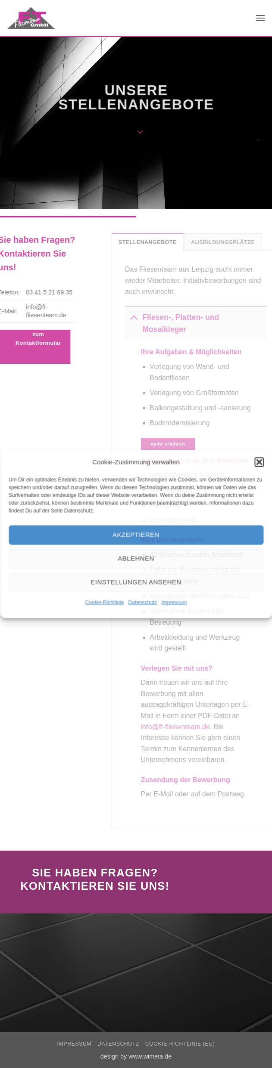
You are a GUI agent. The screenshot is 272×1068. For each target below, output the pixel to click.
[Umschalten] (142, 317)
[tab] (157, 242)
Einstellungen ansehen (136, 581)
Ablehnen (136, 558)
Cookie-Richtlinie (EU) (180, 1044)
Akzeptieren (136, 534)
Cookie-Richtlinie (104, 602)
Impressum (174, 602)
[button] (259, 462)
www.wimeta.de (150, 1056)
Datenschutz (142, 602)
